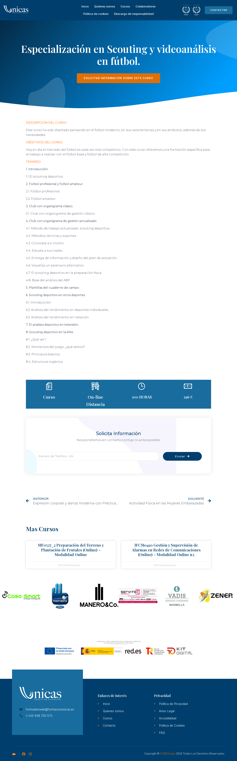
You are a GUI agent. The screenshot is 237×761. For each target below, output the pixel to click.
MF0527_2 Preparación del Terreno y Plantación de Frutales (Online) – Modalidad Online (71, 549)
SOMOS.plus (167, 753)
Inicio (85, 6)
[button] (6, 596)
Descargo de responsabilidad (134, 14)
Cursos (125, 6)
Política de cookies (96, 14)
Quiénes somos (104, 6)
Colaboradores (146, 6)
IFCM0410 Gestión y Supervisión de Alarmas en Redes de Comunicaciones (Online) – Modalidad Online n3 (166, 549)
